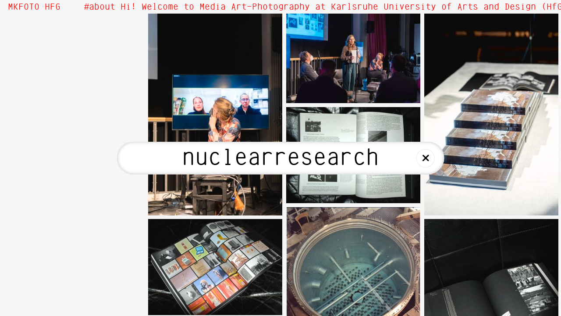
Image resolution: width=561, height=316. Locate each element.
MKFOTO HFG (34, 7)
